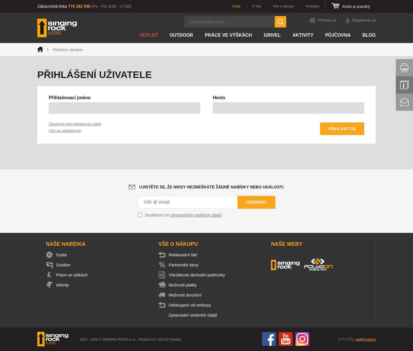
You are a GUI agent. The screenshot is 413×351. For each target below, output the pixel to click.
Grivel (272, 35)
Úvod (236, 6)
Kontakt (404, 102)
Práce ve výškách (228, 35)
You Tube (286, 339)
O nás (256, 6)
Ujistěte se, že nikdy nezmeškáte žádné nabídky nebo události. (212, 187)
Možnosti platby (183, 285)
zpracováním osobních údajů (196, 215)
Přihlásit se (327, 20)
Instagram (302, 339)
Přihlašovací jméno (70, 97)
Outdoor (181, 35)
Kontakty (312, 6)
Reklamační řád (184, 255)
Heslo (219, 97)
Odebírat (256, 202)
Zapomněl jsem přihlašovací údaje (75, 124)
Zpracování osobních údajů (194, 315)
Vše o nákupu (283, 6)
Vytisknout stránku (404, 67)
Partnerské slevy (184, 265)
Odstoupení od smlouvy (191, 305)
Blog (369, 35)
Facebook (269, 339)
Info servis (404, 84)
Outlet (148, 35)
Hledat (280, 22)
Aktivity (303, 35)
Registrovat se (364, 20)
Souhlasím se (183, 215)
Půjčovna (338, 35)
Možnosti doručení (186, 295)
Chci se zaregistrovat (65, 131)
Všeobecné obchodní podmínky (198, 275)
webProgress (366, 340)
